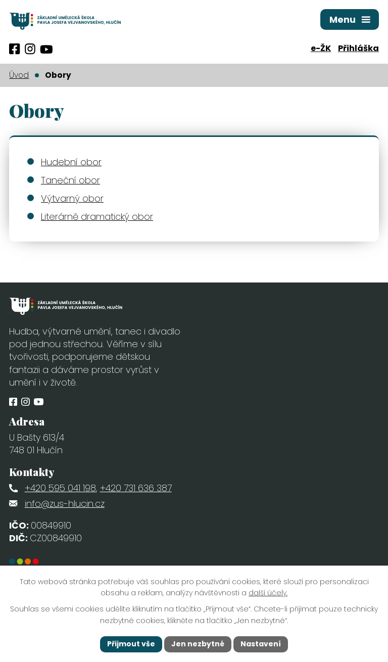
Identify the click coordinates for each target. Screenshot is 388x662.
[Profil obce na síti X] (46, 49)
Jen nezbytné (197, 644)
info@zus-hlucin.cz (65, 503)
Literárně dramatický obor (97, 216)
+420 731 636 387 (136, 488)
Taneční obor (70, 180)
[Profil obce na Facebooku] (14, 49)
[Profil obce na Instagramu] (30, 49)
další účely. (268, 593)
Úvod (19, 75)
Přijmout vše (131, 644)
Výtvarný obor (72, 198)
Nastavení (260, 644)
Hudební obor (71, 162)
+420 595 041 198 (60, 488)
